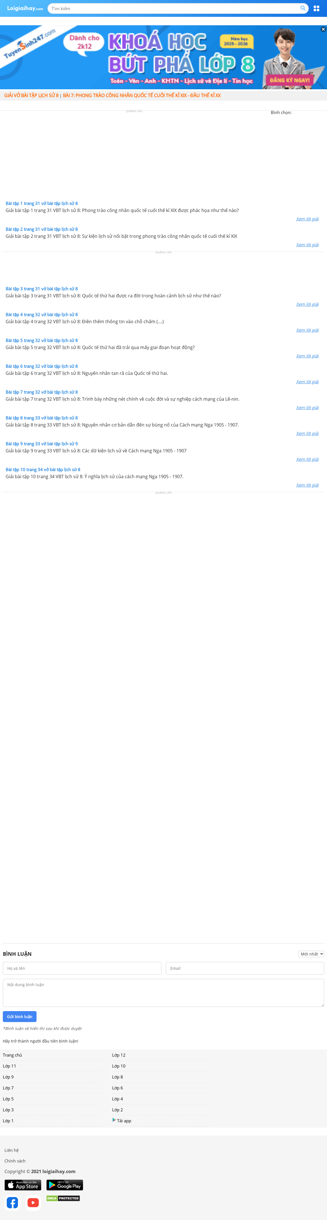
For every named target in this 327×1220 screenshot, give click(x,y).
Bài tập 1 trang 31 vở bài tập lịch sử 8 (42, 203)
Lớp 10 (119, 1066)
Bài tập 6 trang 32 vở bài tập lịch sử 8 (42, 366)
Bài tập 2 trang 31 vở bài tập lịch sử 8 (42, 229)
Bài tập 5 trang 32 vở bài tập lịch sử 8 (42, 340)
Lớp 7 (8, 1088)
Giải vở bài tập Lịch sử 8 (31, 95)
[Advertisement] (163, 157)
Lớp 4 (117, 1099)
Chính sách (15, 1161)
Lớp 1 (8, 1120)
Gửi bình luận (19, 1016)
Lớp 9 (8, 1077)
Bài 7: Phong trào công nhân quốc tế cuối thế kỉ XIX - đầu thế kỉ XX (142, 95)
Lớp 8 (117, 1077)
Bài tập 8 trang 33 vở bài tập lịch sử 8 (42, 418)
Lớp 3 (8, 1109)
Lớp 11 (9, 1066)
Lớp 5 (8, 1099)
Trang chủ (12, 1055)
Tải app (121, 1120)
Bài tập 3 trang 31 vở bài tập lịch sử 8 (42, 288)
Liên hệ (11, 1150)
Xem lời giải (307, 219)
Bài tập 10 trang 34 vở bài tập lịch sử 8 (43, 469)
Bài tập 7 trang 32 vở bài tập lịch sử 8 (42, 392)
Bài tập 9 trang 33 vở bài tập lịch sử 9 (42, 443)
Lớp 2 (117, 1109)
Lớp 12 (119, 1055)
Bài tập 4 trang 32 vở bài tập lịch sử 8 (42, 314)
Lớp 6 (117, 1088)
